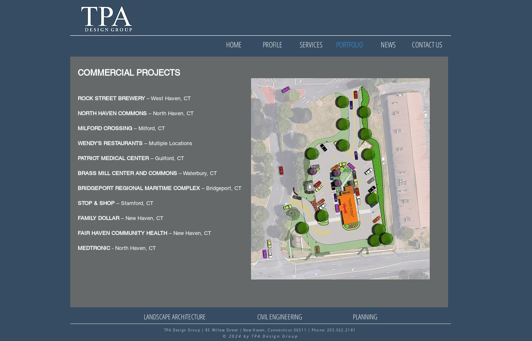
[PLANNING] (365, 316)
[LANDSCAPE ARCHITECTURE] (174, 316)
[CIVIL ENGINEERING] (279, 316)
